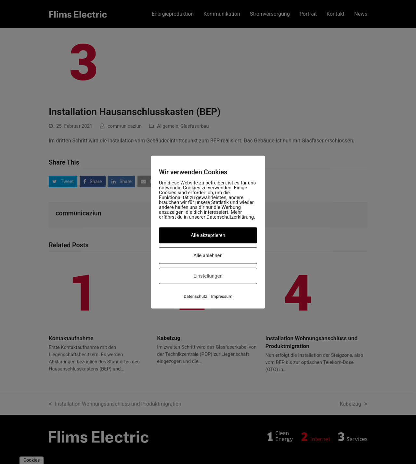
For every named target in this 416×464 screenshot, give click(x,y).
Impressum (221, 296)
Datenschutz (195, 296)
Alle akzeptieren (208, 235)
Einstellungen (208, 276)
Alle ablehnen (208, 255)
